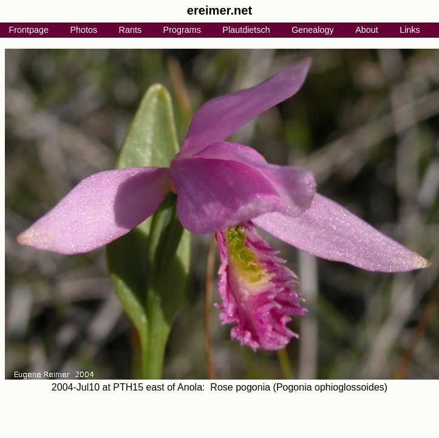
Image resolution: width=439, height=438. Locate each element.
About (366, 30)
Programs (182, 30)
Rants (130, 30)
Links (410, 30)
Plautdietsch (246, 30)
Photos (83, 30)
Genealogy (312, 30)
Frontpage (29, 30)
